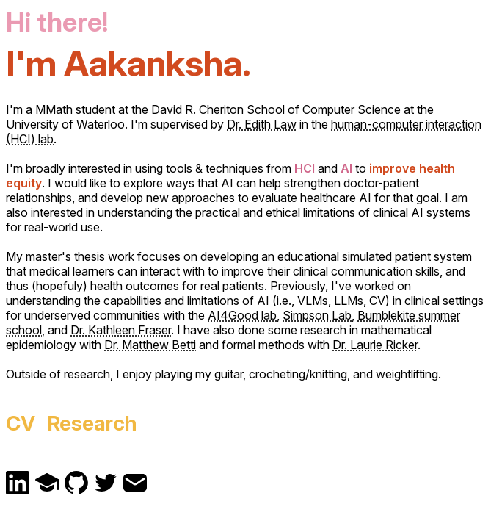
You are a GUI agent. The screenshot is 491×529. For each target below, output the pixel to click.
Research (92, 423)
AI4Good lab (242, 315)
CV (20, 423)
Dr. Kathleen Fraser (120, 330)
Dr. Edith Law (262, 124)
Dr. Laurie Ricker (375, 344)
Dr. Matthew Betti (150, 344)
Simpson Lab (317, 315)
